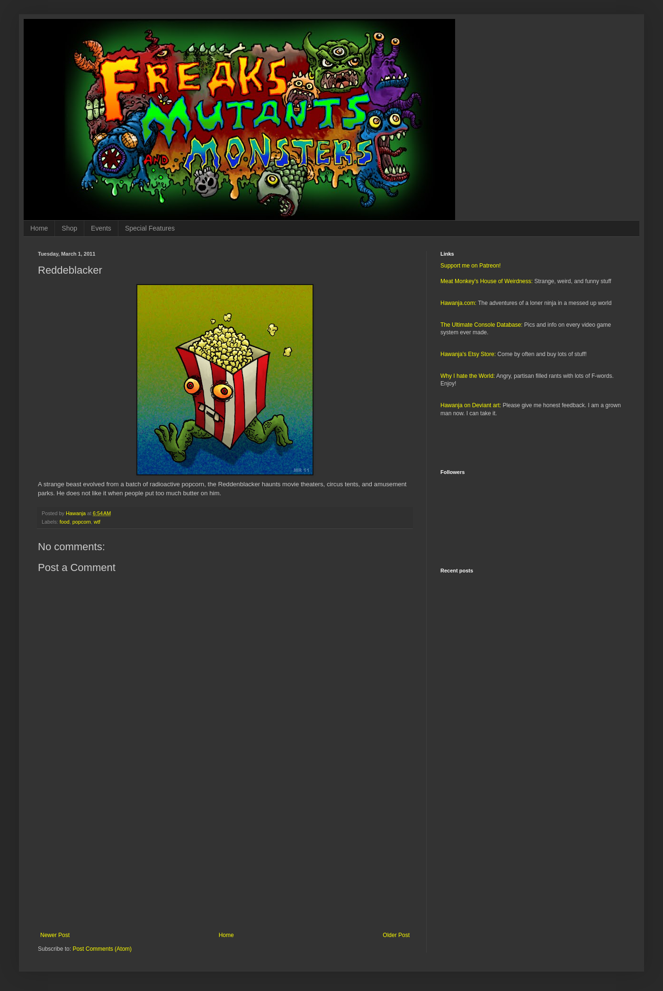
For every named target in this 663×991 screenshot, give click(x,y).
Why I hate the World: (467, 376)
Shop (69, 228)
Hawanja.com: (458, 303)
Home (39, 228)
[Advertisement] (225, 853)
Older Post (396, 935)
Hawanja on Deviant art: (470, 405)
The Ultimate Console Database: (481, 324)
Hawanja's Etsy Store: (468, 354)
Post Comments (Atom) (102, 949)
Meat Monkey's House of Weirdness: (486, 281)
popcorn (81, 522)
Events (101, 228)
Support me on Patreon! (470, 265)
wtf (97, 522)
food (65, 522)
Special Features (150, 228)
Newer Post (55, 935)
